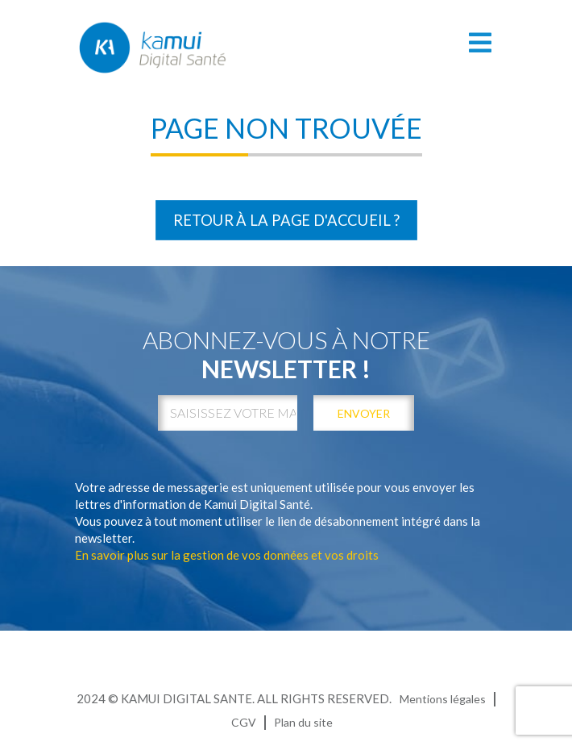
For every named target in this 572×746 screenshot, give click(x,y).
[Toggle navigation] (480, 42)
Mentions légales (443, 699)
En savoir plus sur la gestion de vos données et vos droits (227, 555)
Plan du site (303, 722)
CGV (243, 722)
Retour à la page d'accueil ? (286, 220)
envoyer (364, 413)
